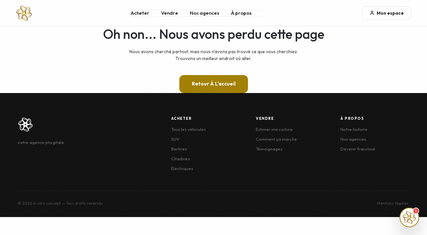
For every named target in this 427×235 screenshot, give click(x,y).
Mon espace (387, 13)
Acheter (140, 13)
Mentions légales (392, 203)
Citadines (180, 158)
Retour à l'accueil (214, 84)
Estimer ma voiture (274, 129)
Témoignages (269, 148)
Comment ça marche (276, 139)
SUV (175, 139)
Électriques (182, 168)
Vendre (169, 13)
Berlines (179, 148)
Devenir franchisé (357, 148)
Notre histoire (354, 129)
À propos (241, 13)
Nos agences (204, 13)
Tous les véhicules (188, 129)
